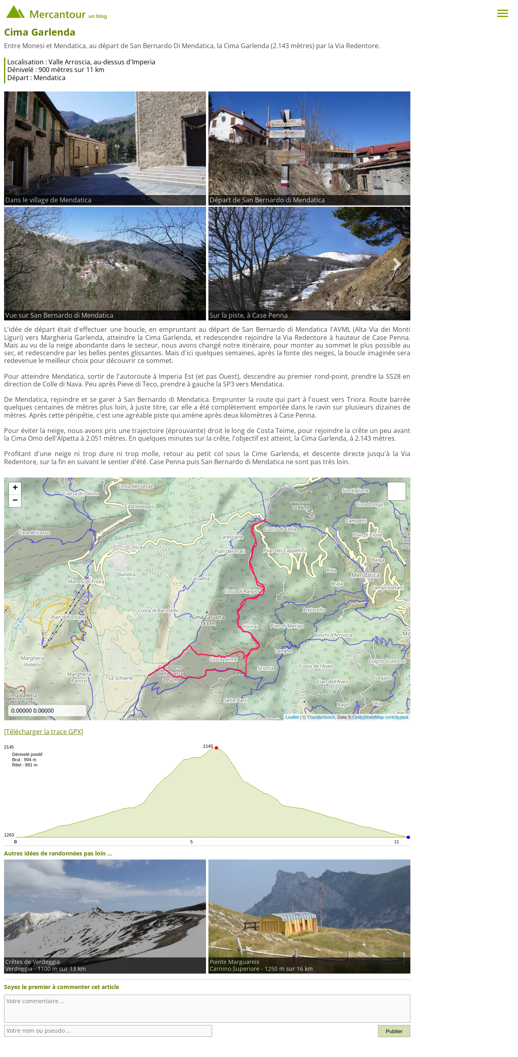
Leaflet (292, 717)
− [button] (15, 501)
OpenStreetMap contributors (380, 717)
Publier (394, 1031)
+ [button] (15, 488)
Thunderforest (321, 717)
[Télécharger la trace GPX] (43, 731)
